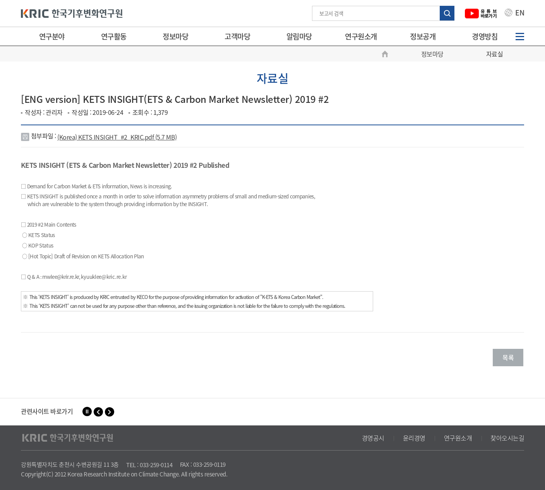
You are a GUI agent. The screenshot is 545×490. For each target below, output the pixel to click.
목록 (508, 357)
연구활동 (114, 36)
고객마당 (237, 36)
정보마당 (175, 36)
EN (514, 13)
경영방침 (484, 36)
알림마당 (299, 36)
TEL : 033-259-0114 (149, 465)
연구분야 (52, 36)
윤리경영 (414, 437)
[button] (98, 412)
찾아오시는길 (507, 437)
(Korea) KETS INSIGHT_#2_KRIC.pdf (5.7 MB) (117, 137)
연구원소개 (361, 36)
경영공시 (373, 437)
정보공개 (422, 36)
